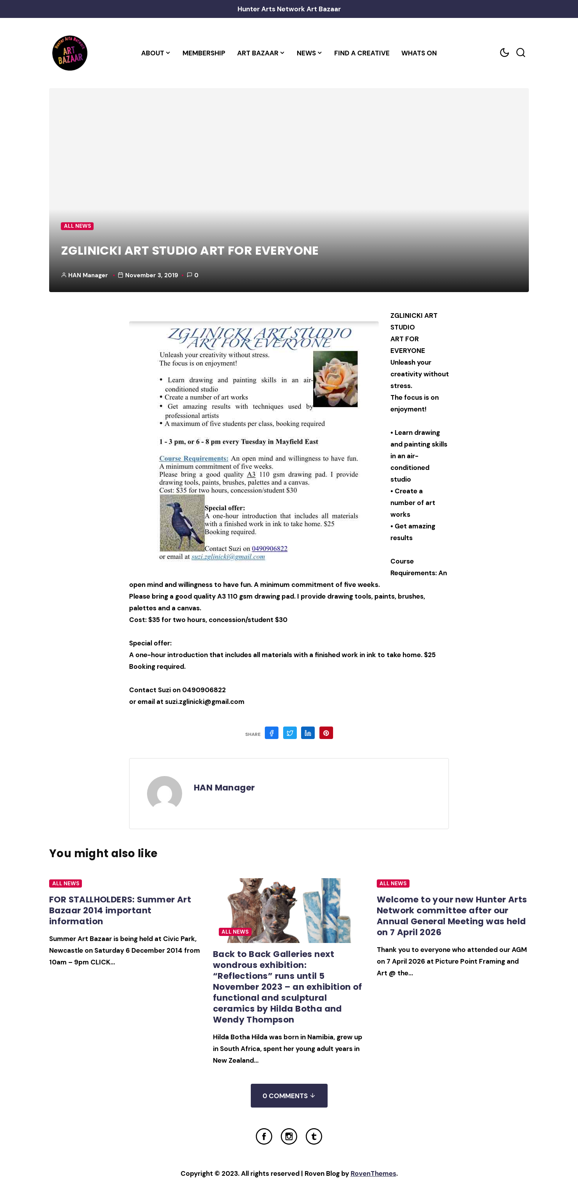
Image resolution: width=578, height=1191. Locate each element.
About (152, 53)
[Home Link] (69, 53)
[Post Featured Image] (289, 910)
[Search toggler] (520, 52)
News (306, 53)
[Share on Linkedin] (308, 733)
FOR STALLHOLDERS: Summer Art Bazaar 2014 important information (120, 910)
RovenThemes (373, 1173)
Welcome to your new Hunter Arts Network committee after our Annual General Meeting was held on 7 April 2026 (452, 915)
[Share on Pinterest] (326, 733)
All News (77, 226)
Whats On (419, 53)
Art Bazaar (257, 53)
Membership (204, 53)
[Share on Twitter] (290, 733)
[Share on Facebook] (271, 733)
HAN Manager (88, 275)
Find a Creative (362, 53)
